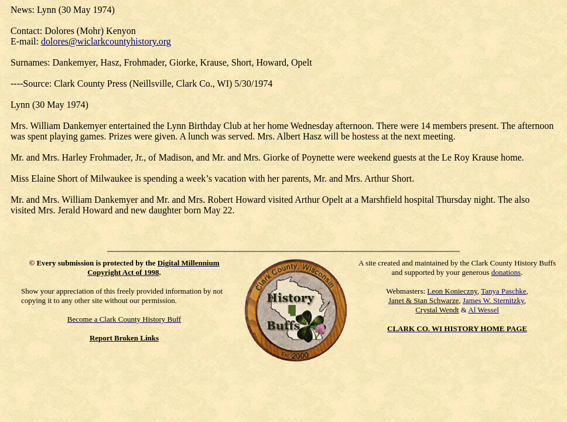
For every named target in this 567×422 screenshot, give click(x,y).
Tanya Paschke (503, 291)
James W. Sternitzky (493, 300)
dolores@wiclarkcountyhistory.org (106, 41)
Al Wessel (483, 309)
